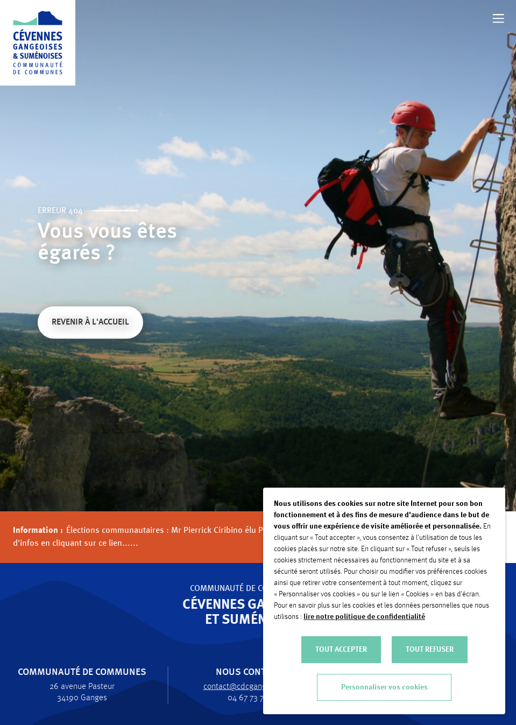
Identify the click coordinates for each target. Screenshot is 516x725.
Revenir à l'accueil (90, 323)
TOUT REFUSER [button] (430, 649)
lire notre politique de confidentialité (364, 617)
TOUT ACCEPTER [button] (341, 649)
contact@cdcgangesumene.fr (249, 686)
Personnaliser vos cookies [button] (384, 687)
